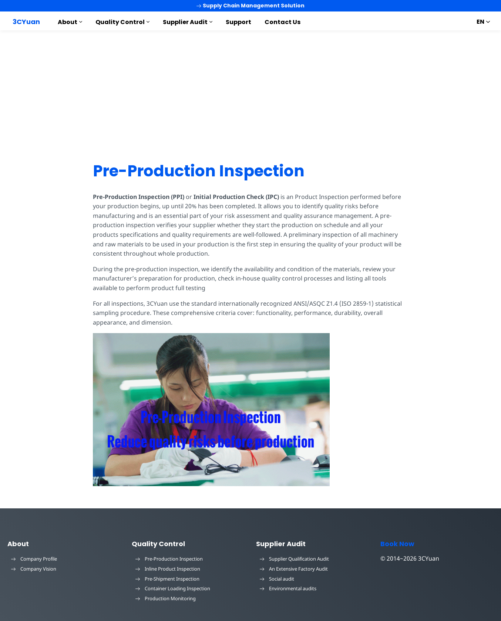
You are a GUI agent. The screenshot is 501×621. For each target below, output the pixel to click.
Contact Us (282, 22)
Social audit (277, 578)
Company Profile (34, 558)
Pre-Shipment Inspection (167, 578)
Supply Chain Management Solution (250, 5)
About (67, 22)
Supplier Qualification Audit (294, 558)
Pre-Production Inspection (199, 171)
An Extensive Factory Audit (294, 568)
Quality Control (120, 22)
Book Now (397, 543)
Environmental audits (288, 588)
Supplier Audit (185, 22)
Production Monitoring (165, 598)
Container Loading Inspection (172, 588)
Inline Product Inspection (167, 568)
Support (238, 22)
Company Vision (33, 568)
